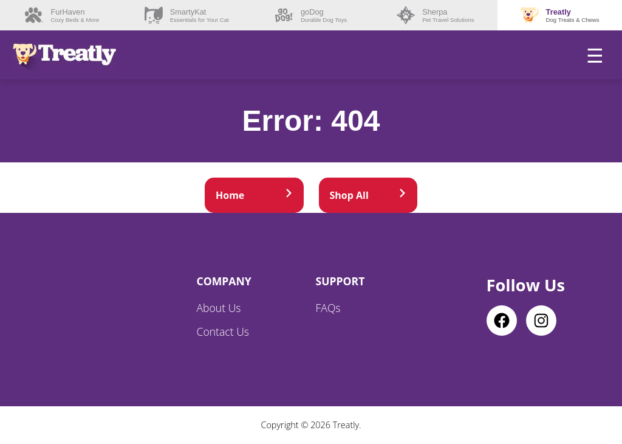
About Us (219, 307)
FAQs (328, 307)
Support (340, 281)
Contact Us (223, 331)
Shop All (368, 195)
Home (254, 195)
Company (224, 281)
